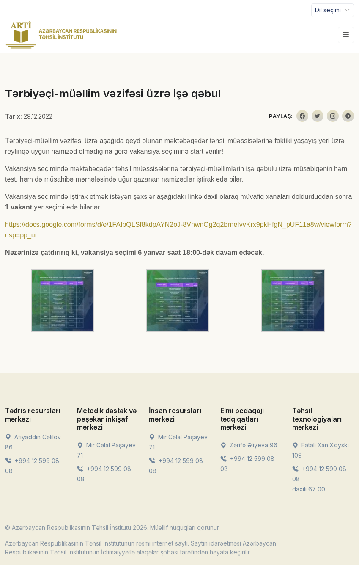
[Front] (61, 35)
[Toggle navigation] (332, 10)
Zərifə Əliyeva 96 (248, 445)
